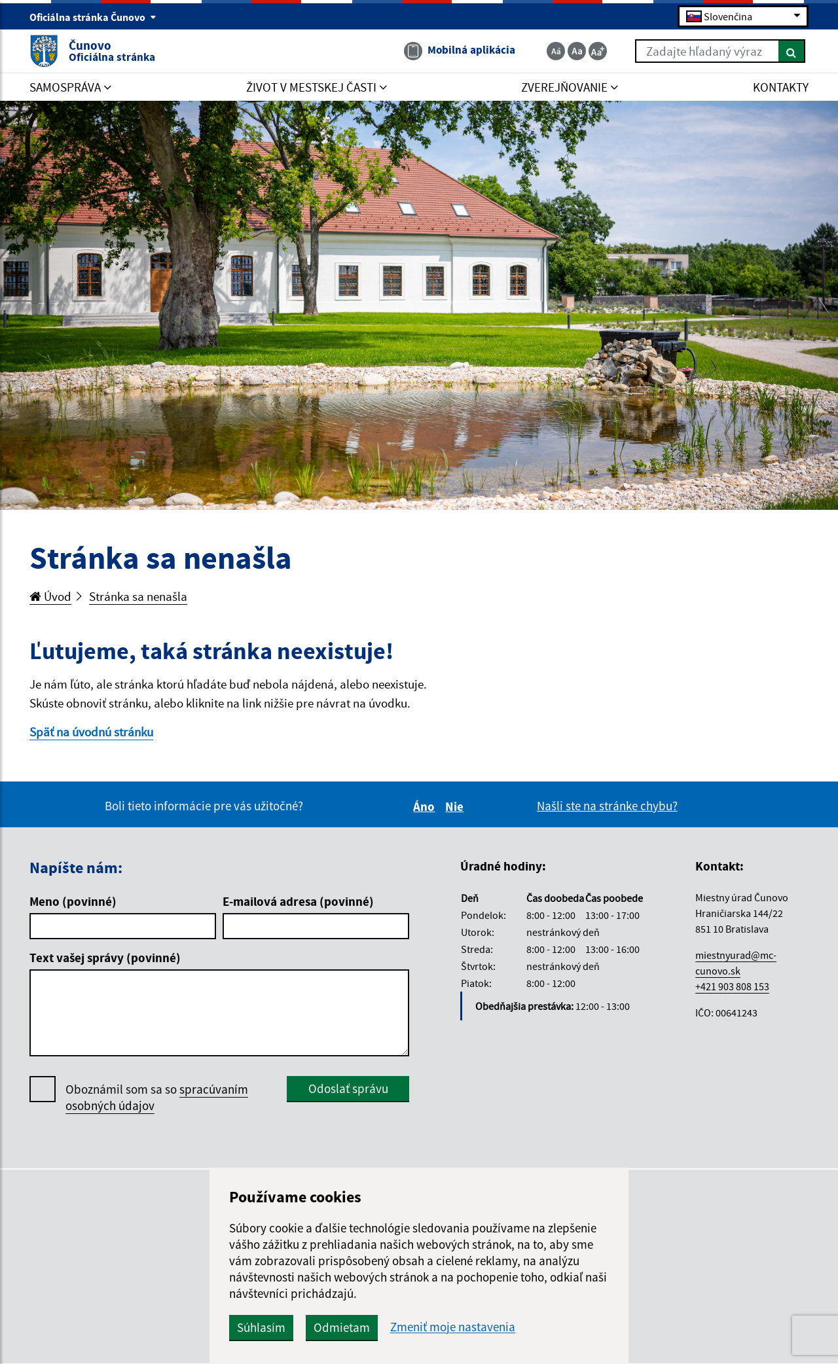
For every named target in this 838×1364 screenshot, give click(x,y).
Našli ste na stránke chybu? (607, 806)
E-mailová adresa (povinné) (298, 901)
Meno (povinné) (73, 901)
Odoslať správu (348, 1088)
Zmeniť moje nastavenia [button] (452, 1327)
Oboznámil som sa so (156, 1097)
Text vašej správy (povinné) (105, 957)
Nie (456, 806)
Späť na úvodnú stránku (91, 732)
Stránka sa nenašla (138, 596)
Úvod (50, 596)
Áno (426, 806)
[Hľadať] (791, 51)
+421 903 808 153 (732, 986)
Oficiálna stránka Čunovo (92, 17)
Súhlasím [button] (261, 1327)
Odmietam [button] (342, 1327)
